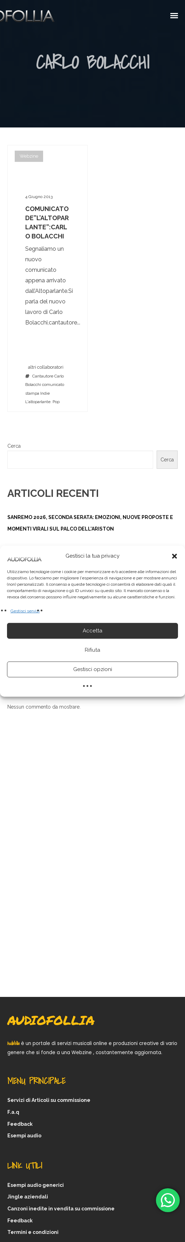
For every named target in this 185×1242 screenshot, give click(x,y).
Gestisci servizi (25, 610)
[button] (174, 555)
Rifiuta (92, 650)
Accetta (92, 630)
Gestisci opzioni (92, 669)
